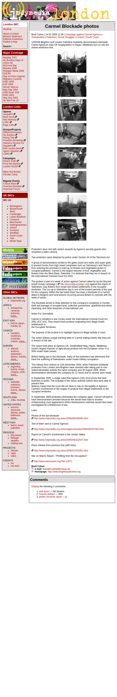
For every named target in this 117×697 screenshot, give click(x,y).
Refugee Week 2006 (13, 71)
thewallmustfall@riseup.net (56, 469)
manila (14, 326)
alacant (14, 348)
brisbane (15, 387)
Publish (7, 41)
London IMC (11, 24)
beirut (13, 425)
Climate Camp (10, 174)
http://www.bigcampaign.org (74, 284)
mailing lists (17, 443)
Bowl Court (8, 117)
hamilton (15, 333)
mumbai (21, 400)
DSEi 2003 (8, 95)
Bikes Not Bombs (12, 171)
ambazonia (16, 308)
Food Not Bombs (11, 163)
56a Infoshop (9, 119)
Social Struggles (66, 37)
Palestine (51, 37)
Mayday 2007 (10, 57)
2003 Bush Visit (11, 92)
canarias (15, 310)
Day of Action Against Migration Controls (14, 77)
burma (14, 323)
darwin (22, 390)
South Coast (92, 37)
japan (21, 323)
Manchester (16, 222)
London (80, 37)
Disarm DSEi (9, 161)
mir (12, 463)
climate (14, 450)
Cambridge (15, 214)
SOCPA (7, 73)
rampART (8, 114)
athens (14, 356)
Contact (15, 33)
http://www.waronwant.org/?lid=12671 (53, 461)
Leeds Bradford (17, 217)
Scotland (14, 230)
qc (20, 326)
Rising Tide (9, 137)
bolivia (14, 369)
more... (14, 316)
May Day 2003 (10, 97)
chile (22, 372)
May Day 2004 (10, 89)
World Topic (16, 241)
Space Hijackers (11, 151)
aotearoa (15, 384)
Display (35, 486)
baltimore (15, 415)
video (13, 456)
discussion (16, 435)
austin (22, 412)
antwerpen (16, 354)
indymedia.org (18, 300)
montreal (15, 338)
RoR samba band (12, 148)
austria (22, 356)
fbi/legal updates (15, 439)
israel (20, 425)
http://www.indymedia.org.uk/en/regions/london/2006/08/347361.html (69, 429)
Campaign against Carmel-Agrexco (83, 34)
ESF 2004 (8, 84)
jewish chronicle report (50, 496)
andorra (15, 351)
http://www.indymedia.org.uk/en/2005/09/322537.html (61, 440)
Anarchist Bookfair (12, 186)
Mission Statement (12, 36)
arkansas (15, 410)
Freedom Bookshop (13, 140)
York (12, 238)
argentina (15, 366)
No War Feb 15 (11, 100)
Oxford (13, 227)
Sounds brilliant (47, 494)
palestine (15, 428)
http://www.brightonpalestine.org (64, 471)
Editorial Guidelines (13, 39)
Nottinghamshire (18, 225)
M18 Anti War (10, 65)
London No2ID (10, 166)
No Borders (9, 135)
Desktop (7, 29)
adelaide (15, 382)
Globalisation (38, 37)
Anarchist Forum (11, 189)
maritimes (16, 336)
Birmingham (16, 206)
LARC (6, 122)
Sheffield (14, 233)
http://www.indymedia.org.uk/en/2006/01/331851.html (61, 450)
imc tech (15, 466)
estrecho (15, 313)
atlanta (14, 412)
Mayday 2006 (10, 68)
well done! (44, 491)
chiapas (15, 372)
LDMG (6, 153)
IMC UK (7, 200)
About (6, 33)
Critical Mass (9, 183)
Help (14, 41)
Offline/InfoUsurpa (12, 132)
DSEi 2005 (8, 81)
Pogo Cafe (8, 125)
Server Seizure (10, 87)
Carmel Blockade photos (72, 26)
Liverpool (14, 219)
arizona (14, 407)
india (13, 400)
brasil (21, 369)
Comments (39, 480)
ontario (14, 341)
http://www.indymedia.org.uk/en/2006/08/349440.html (61, 418)
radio (13, 453)
